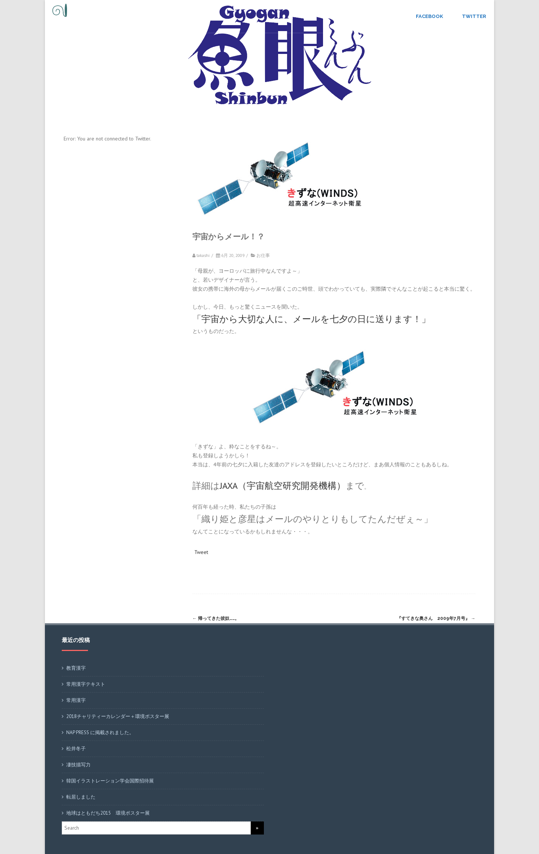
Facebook (429, 16)
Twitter (474, 16)
